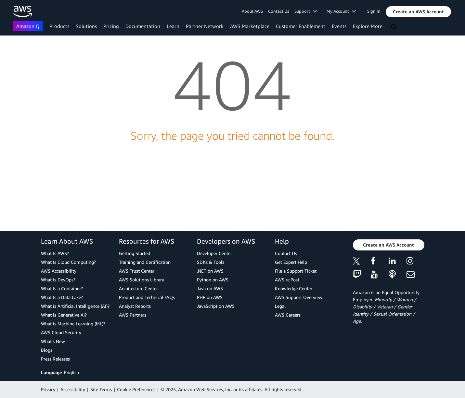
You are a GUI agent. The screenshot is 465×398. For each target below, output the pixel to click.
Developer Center (214, 253)
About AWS (252, 11)
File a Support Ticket (295, 271)
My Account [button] (341, 11)
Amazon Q (28, 26)
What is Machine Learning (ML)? (73, 323)
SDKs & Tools (210, 262)
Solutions (86, 26)
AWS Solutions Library (141, 279)
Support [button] (305, 11)
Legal (280, 306)
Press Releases (55, 359)
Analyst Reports (135, 306)
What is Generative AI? (64, 315)
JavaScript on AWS (216, 306)
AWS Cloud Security (61, 332)
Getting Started (134, 253)
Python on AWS (212, 279)
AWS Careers (288, 315)
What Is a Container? (62, 288)
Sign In (374, 11)
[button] (418, 11)
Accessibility (72, 389)
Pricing (111, 26)
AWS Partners (132, 315)
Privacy (48, 389)
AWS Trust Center (136, 271)
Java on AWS (210, 288)
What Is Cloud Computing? (68, 262)
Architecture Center (138, 288)
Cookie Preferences (136, 389)
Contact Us (278, 11)
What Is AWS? (55, 253)
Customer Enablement (300, 26)
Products (59, 26)
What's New (53, 341)
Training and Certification (145, 262)
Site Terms (101, 389)
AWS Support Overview (298, 297)
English (71, 372)
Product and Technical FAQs (147, 297)
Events (339, 26)
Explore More (367, 26)
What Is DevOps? (58, 279)
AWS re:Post (287, 279)
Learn (173, 26)
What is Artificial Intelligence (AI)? (75, 306)
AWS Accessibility (58, 271)
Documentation (142, 26)
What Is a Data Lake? (62, 297)
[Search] (394, 27)
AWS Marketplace (249, 26)
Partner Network (205, 26)
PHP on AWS (210, 297)
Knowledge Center (293, 288)
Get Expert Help (291, 262)
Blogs (46, 350)
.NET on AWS (210, 271)
